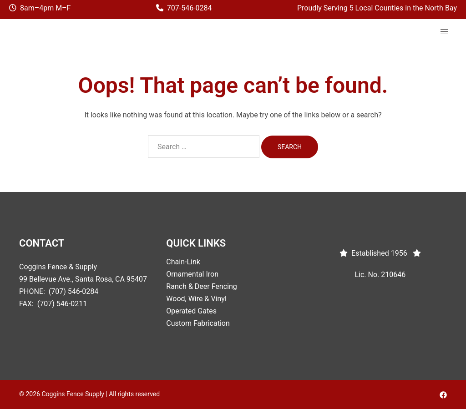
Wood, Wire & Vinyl (196, 298)
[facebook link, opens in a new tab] (443, 394)
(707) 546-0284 (73, 291)
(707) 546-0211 (62, 303)
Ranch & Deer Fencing (201, 286)
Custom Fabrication (197, 323)
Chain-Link (183, 262)
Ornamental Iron (192, 274)
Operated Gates (191, 311)
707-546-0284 (189, 8)
